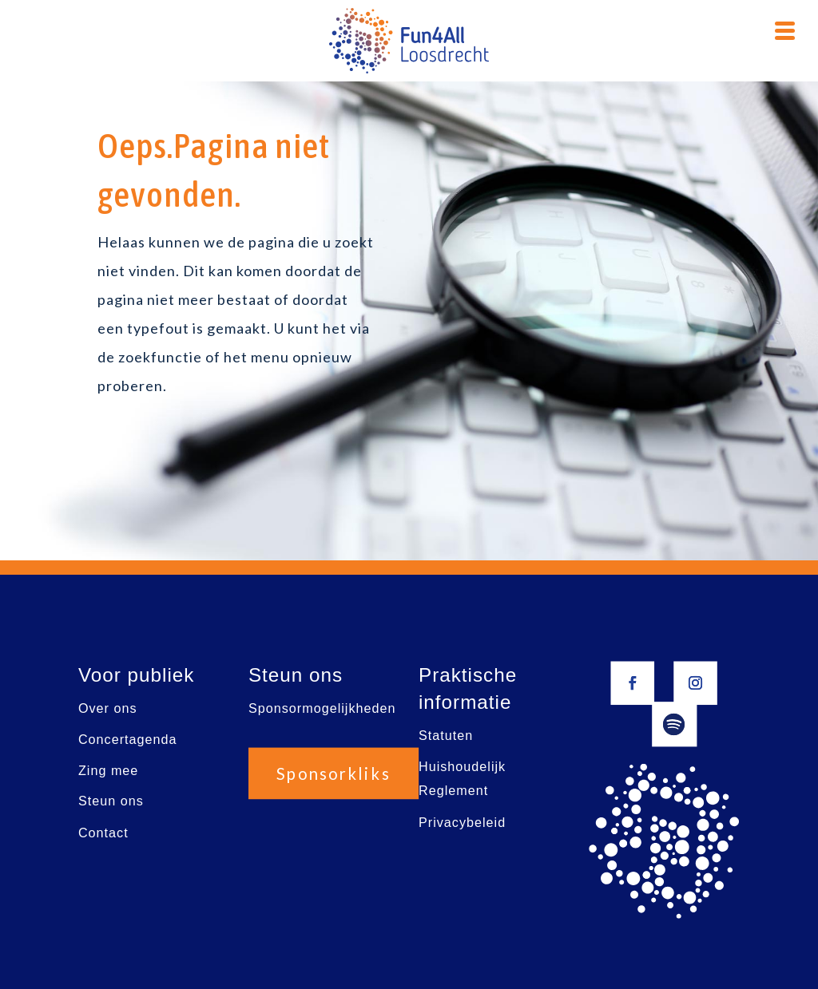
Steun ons (111, 801)
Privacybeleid (462, 822)
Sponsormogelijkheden (322, 708)
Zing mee (108, 770)
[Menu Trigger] (785, 28)
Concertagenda (127, 739)
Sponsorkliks (334, 773)
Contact (103, 832)
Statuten (446, 735)
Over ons (107, 708)
